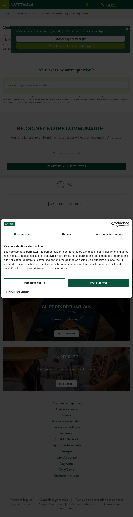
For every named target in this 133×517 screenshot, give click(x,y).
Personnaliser (34, 282)
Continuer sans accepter (17, 292)
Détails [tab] (66, 234)
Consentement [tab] (23, 234)
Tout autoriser (98, 282)
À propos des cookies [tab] (110, 234)
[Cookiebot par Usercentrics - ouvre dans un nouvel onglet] (114, 224)
